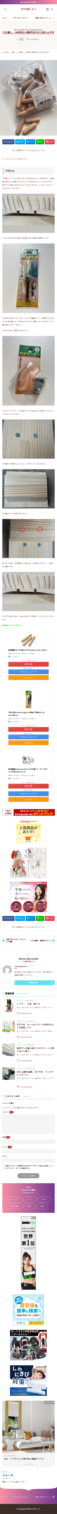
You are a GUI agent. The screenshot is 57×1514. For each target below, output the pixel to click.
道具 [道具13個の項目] (44, 1206)
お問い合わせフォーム (43, 18)
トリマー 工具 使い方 (28, 1004)
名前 (6, 1137)
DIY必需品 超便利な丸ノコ (41, 940)
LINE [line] (41, 142)
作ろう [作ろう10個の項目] (47, 1199)
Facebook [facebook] (9, 142)
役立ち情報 (50, 1402)
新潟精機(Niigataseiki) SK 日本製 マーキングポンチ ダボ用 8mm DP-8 (28, 770)
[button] (3, 1433)
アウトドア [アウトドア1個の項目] (16, 1199)
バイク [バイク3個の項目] (32, 1199)
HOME (6, 52)
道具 (21, 39)
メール (7, 1147)
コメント (7, 1112)
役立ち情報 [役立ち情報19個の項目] (16, 1206)
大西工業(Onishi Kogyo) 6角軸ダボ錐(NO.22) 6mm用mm (26, 713)
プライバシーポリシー (21, 18)
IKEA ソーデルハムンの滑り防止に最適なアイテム (24, 1459)
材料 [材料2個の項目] (31, 1206)
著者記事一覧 (33, 983)
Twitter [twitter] (21, 142)
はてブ (31, 142)
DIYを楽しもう (28, 9)
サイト (4, 1156)
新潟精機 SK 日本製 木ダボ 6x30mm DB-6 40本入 (27, 650)
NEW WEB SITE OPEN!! (28, 2)
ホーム (4, 18)
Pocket (50, 142)
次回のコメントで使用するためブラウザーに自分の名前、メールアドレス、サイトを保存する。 (29, 1167)
